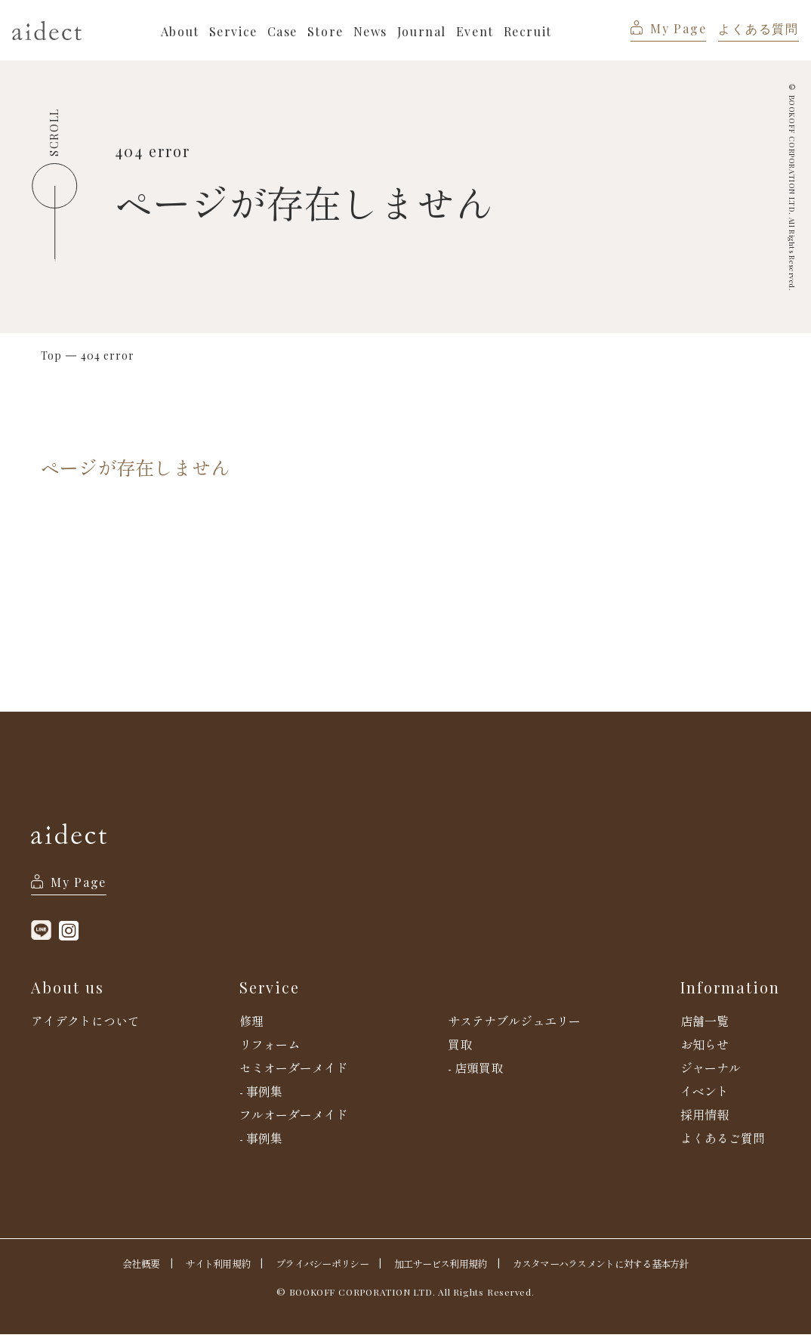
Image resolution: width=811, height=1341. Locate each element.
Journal (424, 31)
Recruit (530, 31)
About (182, 31)
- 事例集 (260, 1098)
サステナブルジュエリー (514, 1027)
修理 (251, 1027)
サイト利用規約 (205, 1270)
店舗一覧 (704, 1027)
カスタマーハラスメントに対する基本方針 (611, 1270)
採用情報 (704, 1121)
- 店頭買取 (475, 1074)
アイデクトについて (85, 1027)
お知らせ (704, 1051)
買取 (460, 1051)
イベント (704, 1098)
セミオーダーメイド (293, 1074)
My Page (668, 28)
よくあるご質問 (722, 1145)
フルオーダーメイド (293, 1121)
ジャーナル (710, 1074)
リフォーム (269, 1051)
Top (51, 356)
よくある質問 (758, 28)
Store (328, 31)
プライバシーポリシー (315, 1270)
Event (477, 31)
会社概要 (124, 1270)
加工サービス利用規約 (441, 1270)
